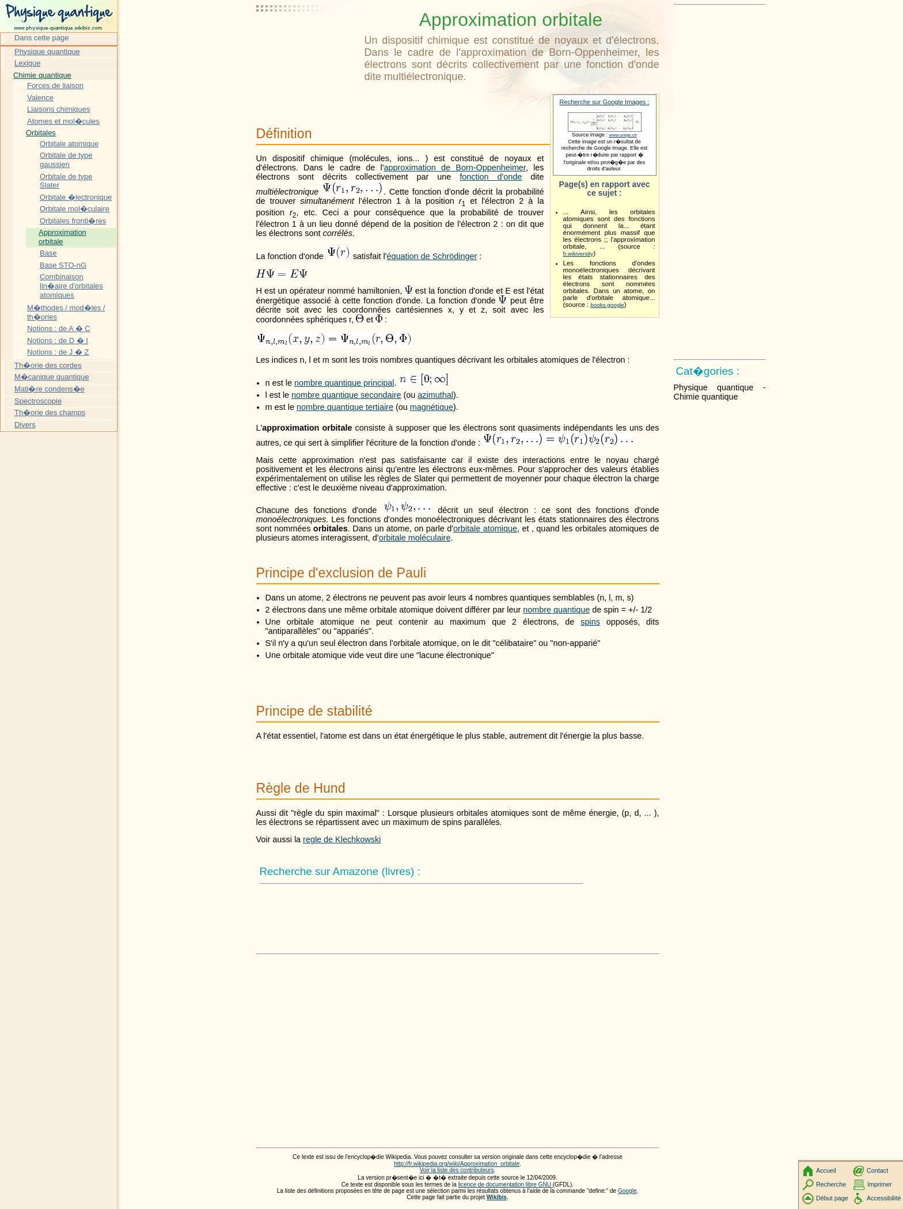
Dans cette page (41, 37)
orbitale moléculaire (415, 537)
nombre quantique (556, 609)
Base (48, 253)
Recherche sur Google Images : (605, 101)
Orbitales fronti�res (73, 220)
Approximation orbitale (62, 237)
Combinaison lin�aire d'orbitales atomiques (71, 285)
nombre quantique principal (344, 382)
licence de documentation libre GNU (505, 1184)
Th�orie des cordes (48, 365)
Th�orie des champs (49, 412)
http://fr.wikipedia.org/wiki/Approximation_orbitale (456, 1164)
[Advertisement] (308, 37)
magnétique (431, 407)
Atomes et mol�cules (63, 121)
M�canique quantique (51, 376)
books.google (607, 305)
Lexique (27, 63)
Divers (25, 424)
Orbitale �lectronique (76, 197)
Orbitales (41, 132)
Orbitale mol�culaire (74, 208)
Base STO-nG (63, 265)
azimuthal (435, 395)
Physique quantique (47, 51)
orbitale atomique (485, 528)
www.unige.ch (623, 135)
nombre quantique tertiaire (345, 407)
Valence (40, 97)
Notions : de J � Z (58, 352)
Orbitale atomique (69, 143)
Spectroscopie (38, 401)
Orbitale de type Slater (66, 181)
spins (590, 621)
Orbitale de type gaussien (66, 160)
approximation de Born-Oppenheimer (454, 167)
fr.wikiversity (578, 253)
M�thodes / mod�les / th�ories (66, 312)
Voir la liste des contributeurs (457, 1170)
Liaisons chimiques (58, 109)
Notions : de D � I (57, 340)
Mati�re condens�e (49, 389)
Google (627, 1191)
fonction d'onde (491, 176)
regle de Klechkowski (342, 839)
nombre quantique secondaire (346, 395)
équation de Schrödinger (431, 256)
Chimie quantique (42, 75)
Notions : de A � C (58, 328)
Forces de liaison (55, 85)
